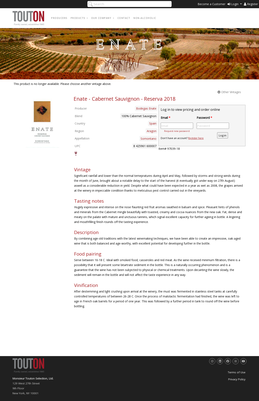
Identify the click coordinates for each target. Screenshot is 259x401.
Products (78, 17)
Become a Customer (211, 4)
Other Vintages (229, 92)
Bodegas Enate (146, 108)
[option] (42, 121)
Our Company (101, 17)
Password (204, 118)
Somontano (148, 139)
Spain (152, 123)
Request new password (177, 131)
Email (165, 118)
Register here (196, 138)
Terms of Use (236, 372)
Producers (59, 17)
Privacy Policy (236, 379)
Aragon (151, 131)
